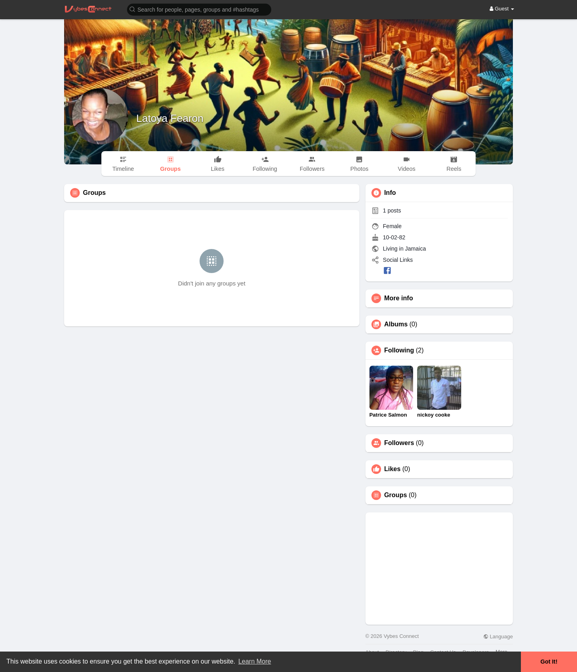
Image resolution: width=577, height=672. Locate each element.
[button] (199, 9)
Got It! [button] (549, 661)
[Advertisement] (439, 568)
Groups (395, 495)
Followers (399, 443)
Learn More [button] (254, 661)
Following (399, 350)
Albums (396, 324)
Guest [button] (502, 9)
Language (498, 636)
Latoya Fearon (170, 118)
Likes (392, 469)
